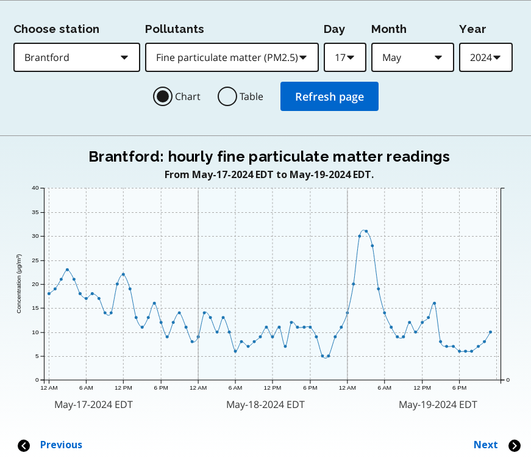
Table (251, 96)
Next (498, 445)
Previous (49, 445)
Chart (188, 96)
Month (389, 28)
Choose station (56, 28)
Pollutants (174, 28)
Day (334, 28)
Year (472, 28)
